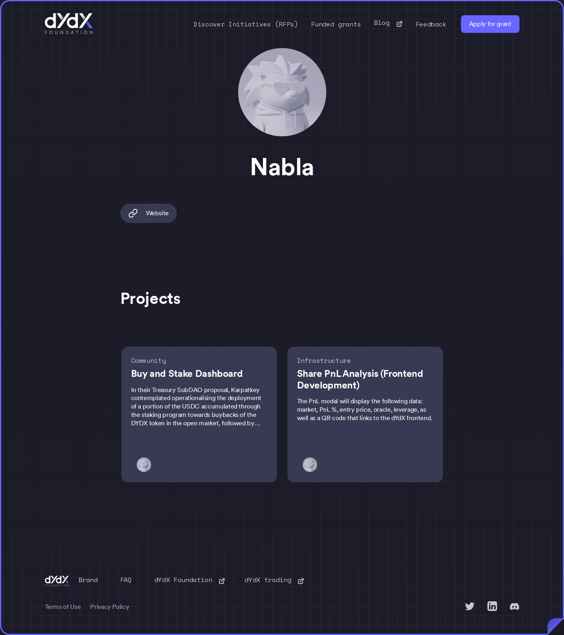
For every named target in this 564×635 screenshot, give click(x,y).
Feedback (431, 24)
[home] (69, 24)
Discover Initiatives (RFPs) (246, 24)
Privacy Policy (109, 607)
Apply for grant (490, 24)
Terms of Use (63, 607)
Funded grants (336, 24)
